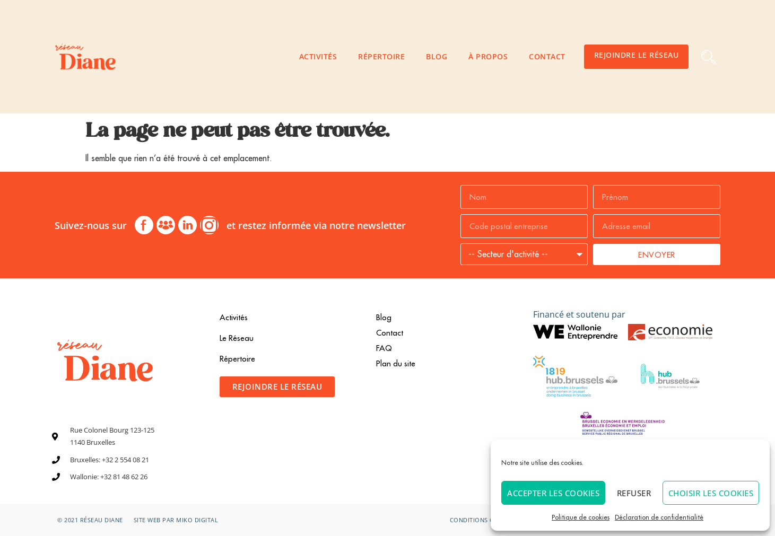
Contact (547, 56)
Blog (436, 56)
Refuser (634, 493)
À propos (488, 56)
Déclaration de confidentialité (659, 517)
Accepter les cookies (553, 493)
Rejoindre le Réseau (636, 55)
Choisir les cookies (711, 493)
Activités (318, 56)
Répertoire (381, 56)
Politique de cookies (580, 517)
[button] (708, 57)
